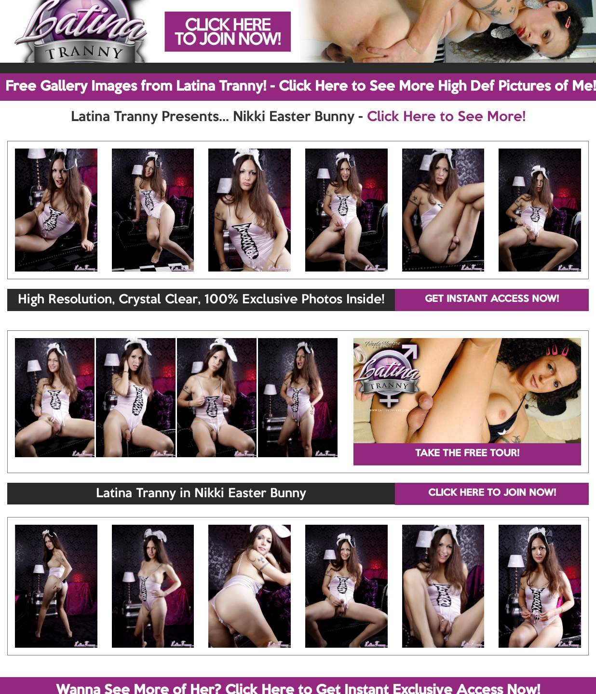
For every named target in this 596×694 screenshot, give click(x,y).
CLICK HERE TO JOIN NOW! (492, 493)
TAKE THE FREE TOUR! (467, 453)
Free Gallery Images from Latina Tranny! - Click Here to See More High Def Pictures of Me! (300, 87)
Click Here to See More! (446, 117)
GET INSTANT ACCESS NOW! (492, 299)
